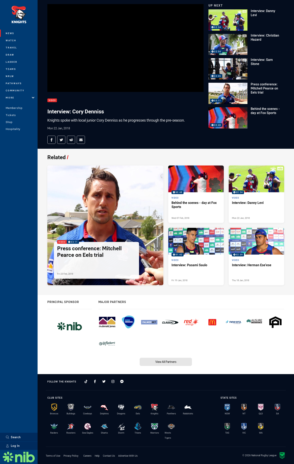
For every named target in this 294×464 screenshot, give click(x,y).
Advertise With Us (128, 455)
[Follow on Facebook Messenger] (122, 381)
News (10, 33)
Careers (87, 455)
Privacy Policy (70, 455)
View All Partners (165, 362)
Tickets (11, 115)
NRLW (10, 76)
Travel (11, 47)
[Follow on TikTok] (86, 381)
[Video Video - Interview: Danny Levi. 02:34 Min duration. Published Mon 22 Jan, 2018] (256, 194)
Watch (11, 40)
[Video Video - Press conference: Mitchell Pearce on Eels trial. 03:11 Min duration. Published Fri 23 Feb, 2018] (105, 225)
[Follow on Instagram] (113, 381)
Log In (13, 446)
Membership (14, 108)
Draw (10, 54)
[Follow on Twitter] (104, 381)
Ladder (11, 61)
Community (15, 90)
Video (52, 100)
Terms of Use (53, 455)
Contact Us (109, 455)
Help (97, 455)
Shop (9, 122)
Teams (11, 68)
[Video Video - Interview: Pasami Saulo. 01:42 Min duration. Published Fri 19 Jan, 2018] (196, 256)
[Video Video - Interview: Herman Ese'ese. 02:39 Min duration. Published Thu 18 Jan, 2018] (256, 256)
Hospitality (13, 129)
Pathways (14, 83)
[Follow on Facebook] (95, 381)
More (20, 97)
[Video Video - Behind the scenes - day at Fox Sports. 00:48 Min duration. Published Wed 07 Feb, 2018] (196, 194)
